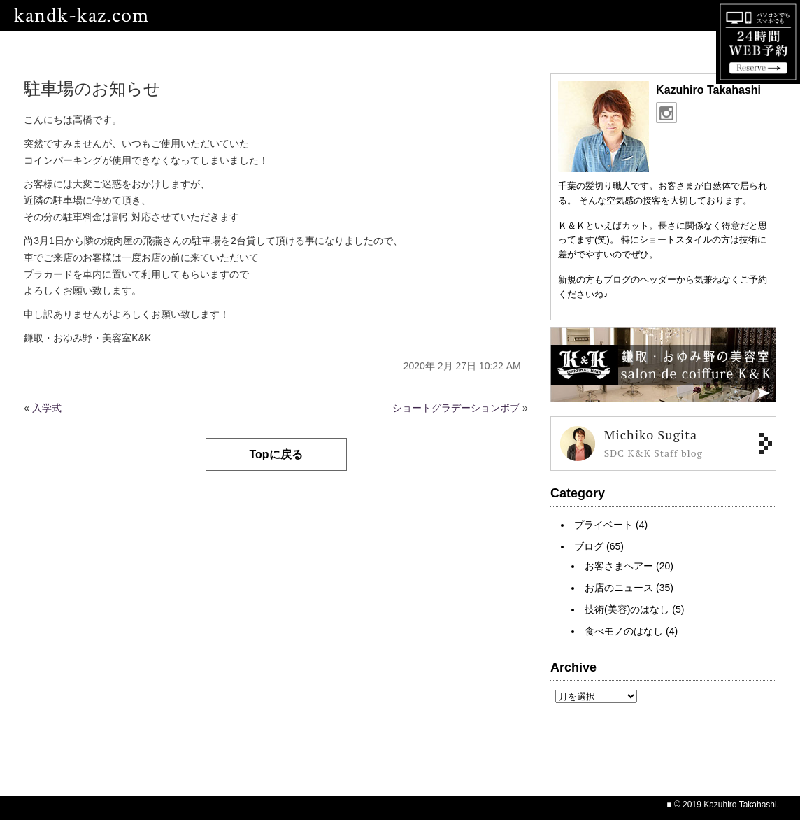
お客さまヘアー (619, 566)
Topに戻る (275, 454)
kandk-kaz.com (81, 15)
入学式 (47, 407)
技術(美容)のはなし (627, 609)
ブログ (588, 546)
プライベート (603, 524)
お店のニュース (619, 587)
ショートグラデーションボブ (456, 407)
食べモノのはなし (624, 631)
